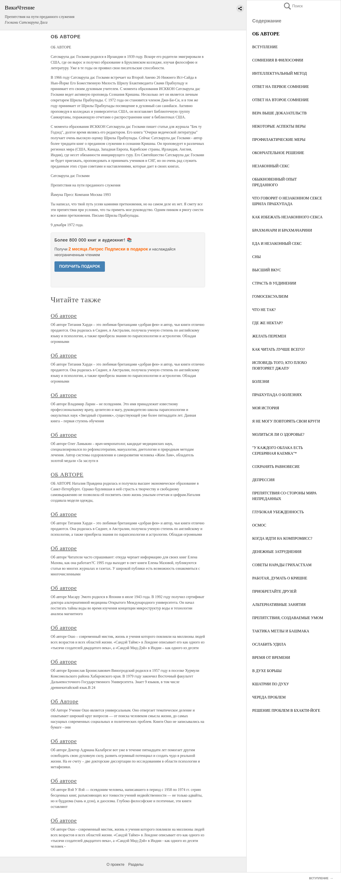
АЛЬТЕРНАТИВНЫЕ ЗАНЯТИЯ (279, 605)
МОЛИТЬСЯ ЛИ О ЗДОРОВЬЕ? (278, 434)
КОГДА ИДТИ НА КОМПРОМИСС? (282, 538)
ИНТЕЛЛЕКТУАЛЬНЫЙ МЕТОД (279, 73)
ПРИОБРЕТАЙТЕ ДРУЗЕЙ (274, 591)
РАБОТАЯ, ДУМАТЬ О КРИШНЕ (279, 578)
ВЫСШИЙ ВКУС (266, 270)
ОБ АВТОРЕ (67, 474)
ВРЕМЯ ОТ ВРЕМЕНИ (271, 657)
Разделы (135, 864)
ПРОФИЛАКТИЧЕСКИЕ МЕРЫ (278, 140)
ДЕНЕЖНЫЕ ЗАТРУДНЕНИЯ (276, 552)
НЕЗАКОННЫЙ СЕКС (270, 166)
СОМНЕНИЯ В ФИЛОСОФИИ (277, 60)
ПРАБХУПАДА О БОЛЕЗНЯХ (277, 395)
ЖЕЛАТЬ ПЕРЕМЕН (269, 336)
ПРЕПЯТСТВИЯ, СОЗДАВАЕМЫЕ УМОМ (287, 618)
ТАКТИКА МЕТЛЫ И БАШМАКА (280, 631)
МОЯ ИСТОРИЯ (265, 408)
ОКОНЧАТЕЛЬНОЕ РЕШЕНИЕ (278, 153)
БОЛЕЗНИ (260, 381)
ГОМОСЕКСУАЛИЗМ (270, 296)
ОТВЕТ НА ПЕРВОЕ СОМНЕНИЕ (280, 87)
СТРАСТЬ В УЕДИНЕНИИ (274, 283)
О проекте (115, 864)
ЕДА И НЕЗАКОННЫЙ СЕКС (277, 243)
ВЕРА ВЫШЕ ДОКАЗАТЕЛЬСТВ (279, 113)
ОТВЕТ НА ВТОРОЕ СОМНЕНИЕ (280, 100)
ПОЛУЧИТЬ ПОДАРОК (79, 266)
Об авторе (64, 316)
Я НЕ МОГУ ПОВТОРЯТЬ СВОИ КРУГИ (286, 421)
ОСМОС (259, 525)
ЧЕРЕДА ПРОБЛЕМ (269, 697)
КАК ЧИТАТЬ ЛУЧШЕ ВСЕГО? (278, 349)
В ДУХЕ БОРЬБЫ (267, 671)
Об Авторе (64, 701)
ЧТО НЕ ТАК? (264, 310)
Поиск (293, 6)
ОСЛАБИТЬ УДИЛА (269, 644)
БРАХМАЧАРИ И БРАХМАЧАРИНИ (282, 230)
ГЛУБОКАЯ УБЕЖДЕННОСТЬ (278, 512)
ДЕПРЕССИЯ (263, 480)
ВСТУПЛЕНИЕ (265, 47)
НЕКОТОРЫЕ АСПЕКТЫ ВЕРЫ (278, 126)
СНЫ (256, 257)
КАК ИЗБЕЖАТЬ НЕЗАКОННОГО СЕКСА (287, 217)
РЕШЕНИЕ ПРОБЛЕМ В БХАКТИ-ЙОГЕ (286, 710)
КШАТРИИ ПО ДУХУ (270, 684)
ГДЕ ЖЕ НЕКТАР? (267, 323)
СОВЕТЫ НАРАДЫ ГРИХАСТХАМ (282, 565)
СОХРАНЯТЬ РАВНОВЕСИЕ (276, 467)
